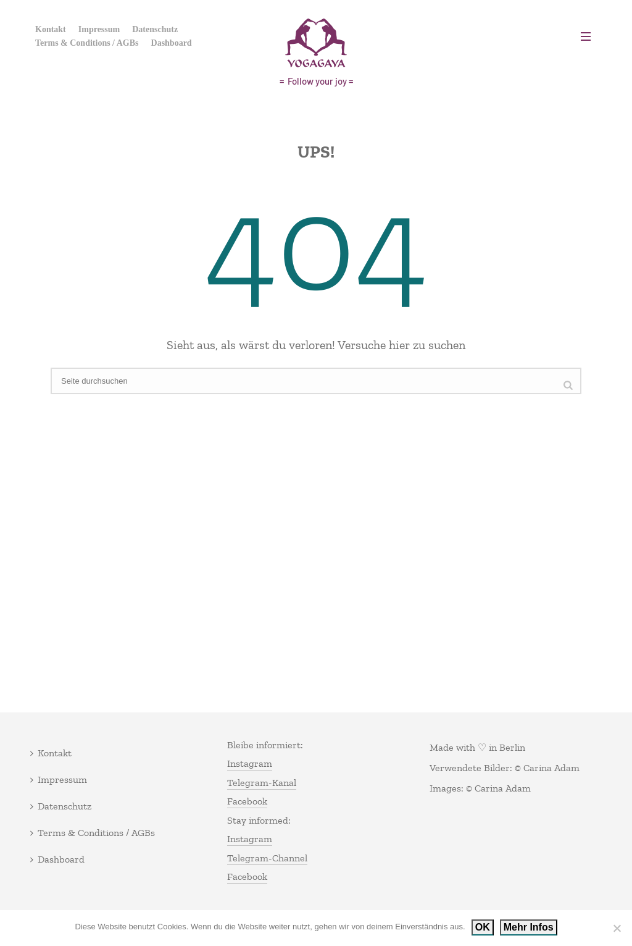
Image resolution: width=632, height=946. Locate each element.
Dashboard (171, 43)
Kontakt (50, 29)
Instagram (249, 763)
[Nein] (616, 928)
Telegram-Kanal (261, 782)
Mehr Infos (529, 927)
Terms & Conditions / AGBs (87, 43)
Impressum (99, 29)
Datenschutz (155, 29)
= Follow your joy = (316, 81)
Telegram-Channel (267, 858)
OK (482, 927)
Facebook (247, 801)
